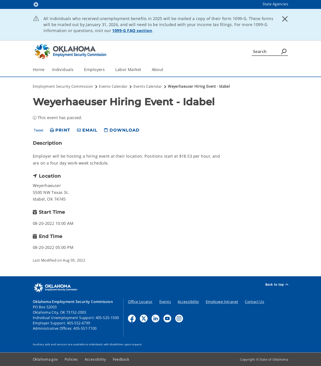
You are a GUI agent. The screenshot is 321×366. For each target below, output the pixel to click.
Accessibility (188, 301)
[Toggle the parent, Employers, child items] (106, 69)
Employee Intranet (222, 301)
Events (165, 301)
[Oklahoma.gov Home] (36, 4)
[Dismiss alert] (285, 19)
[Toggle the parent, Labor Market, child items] (142, 69)
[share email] (87, 130)
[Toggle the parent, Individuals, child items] (75, 69)
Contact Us (254, 301)
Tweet (38, 130)
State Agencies (275, 4)
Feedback (121, 359)
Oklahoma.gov (45, 359)
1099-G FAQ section (132, 30)
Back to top (276, 284)
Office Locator (140, 301)
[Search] (269, 51)
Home (39, 69)
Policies (71, 359)
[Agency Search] (283, 51)
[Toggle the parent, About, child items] (164, 69)
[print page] (60, 130)
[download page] (121, 130)
